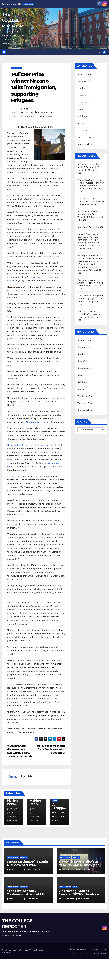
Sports (80, 123)
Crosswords (83, 102)
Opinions (82, 116)
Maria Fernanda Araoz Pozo (12, 817)
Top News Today (85, 137)
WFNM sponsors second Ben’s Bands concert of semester (50, 749)
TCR (26, 109)
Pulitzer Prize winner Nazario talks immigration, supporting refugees (33, 87)
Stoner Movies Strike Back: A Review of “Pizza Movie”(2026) (90, 167)
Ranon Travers (32, 899)
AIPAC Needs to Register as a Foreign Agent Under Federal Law (90, 298)
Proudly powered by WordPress (15, 950)
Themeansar (7, 952)
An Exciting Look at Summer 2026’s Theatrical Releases (87, 214)
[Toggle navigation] (52, 52)
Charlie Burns (84, 870)
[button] (100, 52)
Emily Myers (82, 899)
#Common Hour (29, 116)
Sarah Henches (32, 870)
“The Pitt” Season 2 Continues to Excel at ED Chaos (90, 201)
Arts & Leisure (84, 74)
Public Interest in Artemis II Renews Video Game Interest (90, 283)
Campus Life (16, 68)
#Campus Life (45, 112)
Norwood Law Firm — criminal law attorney (29, 445)
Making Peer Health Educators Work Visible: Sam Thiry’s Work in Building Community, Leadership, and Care (89, 240)
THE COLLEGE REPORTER (12, 20)
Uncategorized (84, 144)
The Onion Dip (84, 130)
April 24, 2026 (15, 870)
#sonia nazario (46, 116)
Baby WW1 (82, 227)
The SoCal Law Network (38, 422)
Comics (81, 88)
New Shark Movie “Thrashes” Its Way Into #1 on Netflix (89, 314)
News (55, 800)
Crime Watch (84, 95)
